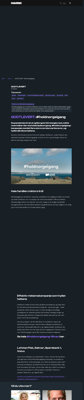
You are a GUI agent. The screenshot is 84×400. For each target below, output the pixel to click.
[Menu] (70, 3)
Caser (9, 78)
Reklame (20, 98)
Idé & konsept (50, 95)
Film (66, 95)
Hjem (3, 78)
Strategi (60, 95)
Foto (13, 98)
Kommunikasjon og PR (35, 95)
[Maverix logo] (18, 3)
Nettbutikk (22, 95)
